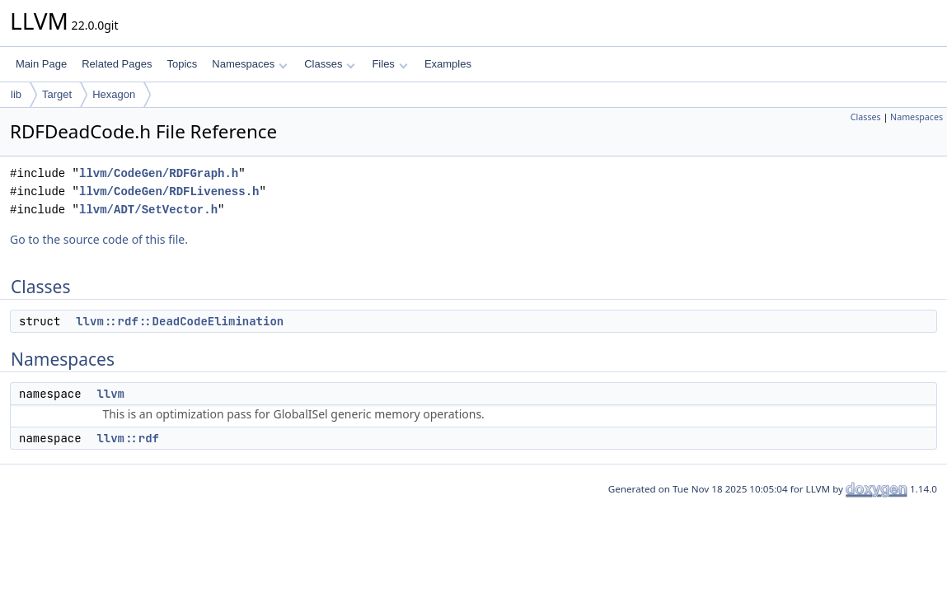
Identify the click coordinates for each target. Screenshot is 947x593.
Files (389, 64)
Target (57, 94)
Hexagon (113, 94)
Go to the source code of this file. (99, 239)
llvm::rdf (127, 438)
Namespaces (249, 64)
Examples (447, 64)
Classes (329, 64)
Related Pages (117, 64)
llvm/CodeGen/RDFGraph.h (158, 173)
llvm (110, 393)
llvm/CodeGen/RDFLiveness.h (169, 191)
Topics (181, 64)
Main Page (41, 64)
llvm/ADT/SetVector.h (148, 209)
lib (16, 94)
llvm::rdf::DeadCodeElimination (180, 321)
